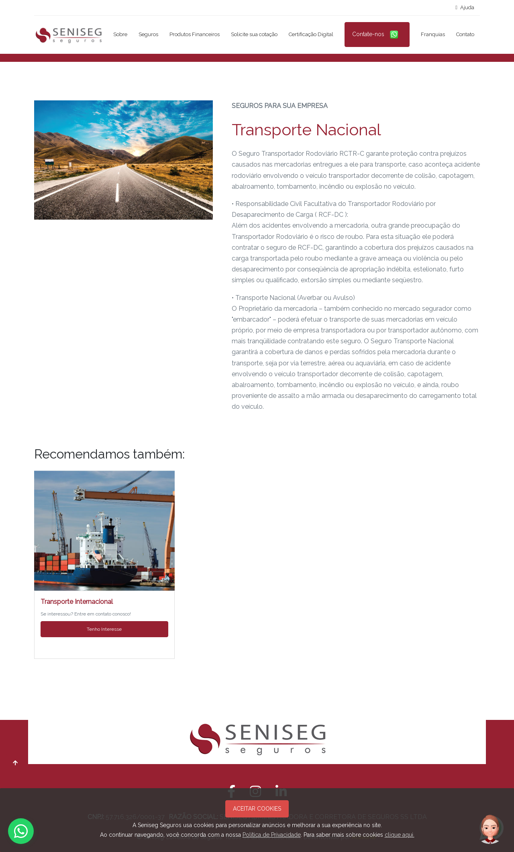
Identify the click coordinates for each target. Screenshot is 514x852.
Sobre (120, 34)
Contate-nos (377, 34)
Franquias (433, 34)
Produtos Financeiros (194, 34)
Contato (465, 34)
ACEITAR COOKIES (257, 808)
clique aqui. (399, 835)
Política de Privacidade (272, 835)
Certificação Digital (311, 34)
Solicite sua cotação (254, 34)
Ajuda (464, 7)
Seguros (148, 34)
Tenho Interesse (104, 629)
